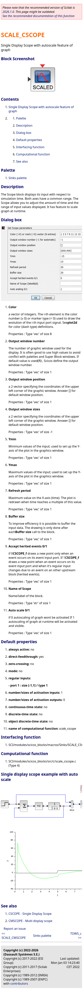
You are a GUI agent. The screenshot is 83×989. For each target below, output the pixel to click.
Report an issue (15, 929)
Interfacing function (30, 147)
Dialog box (23, 133)
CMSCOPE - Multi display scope (30, 921)
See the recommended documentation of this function (38, 16)
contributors (19, 983)
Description (24, 125)
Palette (21, 118)
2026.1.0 (8, 12)
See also (22, 161)
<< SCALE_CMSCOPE (14, 935)
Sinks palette (18, 178)
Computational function (33, 154)
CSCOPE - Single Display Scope (30, 914)
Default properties (29, 140)
